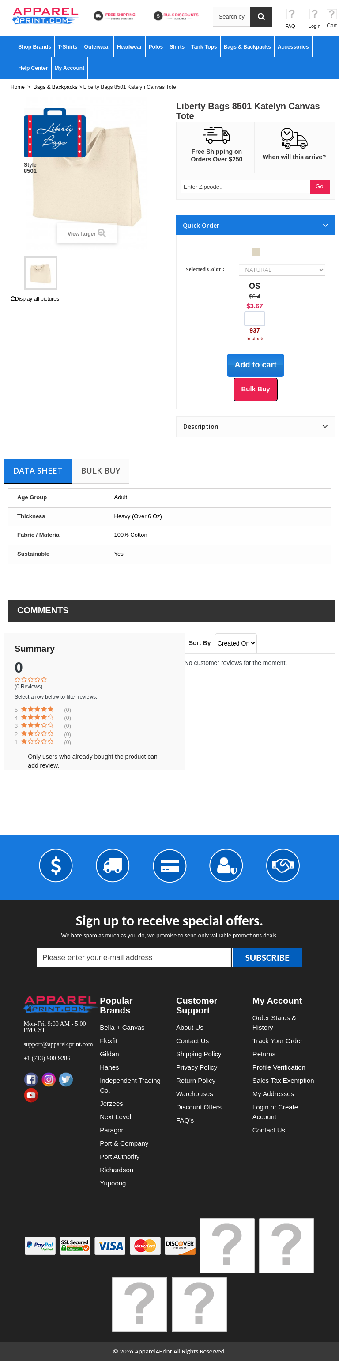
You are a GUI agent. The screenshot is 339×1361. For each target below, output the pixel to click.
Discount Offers (199, 1107)
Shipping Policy (199, 1054)
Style (30, 165)
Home (18, 87)
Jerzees (111, 1103)
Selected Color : (206, 269)
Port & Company (124, 1143)
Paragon (112, 1130)
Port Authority (119, 1156)
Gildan (109, 1054)
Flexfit (108, 1040)
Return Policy (195, 1080)
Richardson (116, 1170)
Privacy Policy (196, 1067)
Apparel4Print (153, 1351)
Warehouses (194, 1093)
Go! (320, 186)
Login (314, 26)
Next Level (115, 1116)
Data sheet (38, 470)
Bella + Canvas (122, 1027)
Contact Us (192, 1040)
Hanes (109, 1067)
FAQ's (185, 1120)
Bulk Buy (100, 470)
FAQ (290, 26)
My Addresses (273, 1093)
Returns (264, 1054)
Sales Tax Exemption (283, 1080)
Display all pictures (35, 299)
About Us (189, 1027)
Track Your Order (277, 1040)
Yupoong (113, 1183)
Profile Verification (278, 1067)
